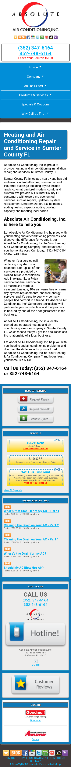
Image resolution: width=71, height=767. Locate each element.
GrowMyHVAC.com (23, 763)
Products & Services (35, 95)
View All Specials (13, 490)
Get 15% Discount (35, 472)
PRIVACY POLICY (15, 757)
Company (35, 76)
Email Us (35, 665)
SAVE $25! (35, 443)
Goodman (35, 719)
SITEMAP (35, 760)
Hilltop (57, 763)
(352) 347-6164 (35, 48)
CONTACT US (57, 757)
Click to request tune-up (35, 448)
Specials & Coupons (35, 104)
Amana (35, 738)
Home (35, 67)
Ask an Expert (35, 86)
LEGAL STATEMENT (37, 757)
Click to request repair (35, 483)
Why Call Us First (35, 113)
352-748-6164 (36, 53)
